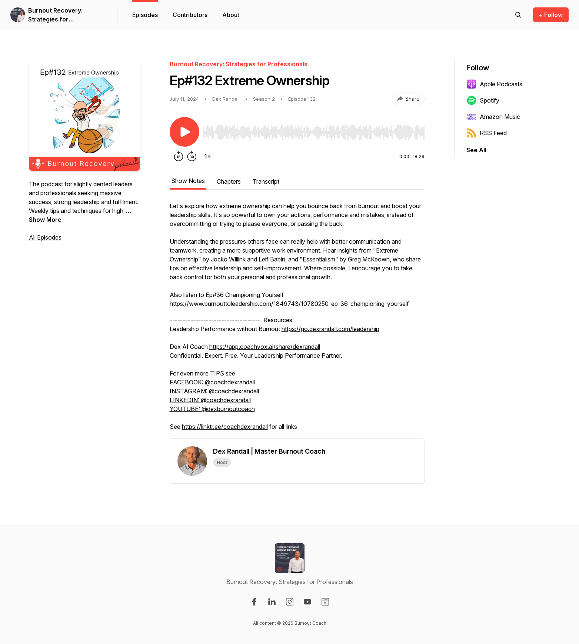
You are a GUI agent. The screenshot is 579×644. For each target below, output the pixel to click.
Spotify (482, 100)
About (230, 15)
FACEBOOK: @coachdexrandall (212, 382)
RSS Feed (486, 133)
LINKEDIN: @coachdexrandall (210, 400)
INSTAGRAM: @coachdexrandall (214, 391)
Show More (45, 219)
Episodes (145, 15)
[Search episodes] (518, 14)
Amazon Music (493, 116)
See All (476, 150)
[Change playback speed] (207, 156)
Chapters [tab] (229, 181)
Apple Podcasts (494, 84)
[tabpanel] (297, 319)
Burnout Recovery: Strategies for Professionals (55, 15)
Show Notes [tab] (188, 180)
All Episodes (45, 237)
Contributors (190, 15)
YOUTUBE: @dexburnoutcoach (212, 409)
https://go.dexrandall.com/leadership (330, 329)
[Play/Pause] (184, 132)
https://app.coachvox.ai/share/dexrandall (264, 346)
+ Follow (551, 15)
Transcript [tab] (266, 181)
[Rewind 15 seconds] (178, 156)
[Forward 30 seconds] (192, 156)
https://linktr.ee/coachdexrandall (225, 426)
